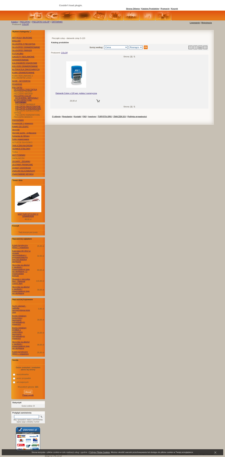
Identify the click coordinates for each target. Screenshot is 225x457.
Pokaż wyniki (28, 395)
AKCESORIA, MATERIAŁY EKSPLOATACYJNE (26, 99)
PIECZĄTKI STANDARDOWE (28, 109)
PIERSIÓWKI (18, 120)
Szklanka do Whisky (20, 136)
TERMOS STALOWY (21, 149)
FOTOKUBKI (17, 54)
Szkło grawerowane (20, 139)
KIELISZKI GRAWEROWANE (25, 66)
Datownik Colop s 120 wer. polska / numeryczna (76, 93)
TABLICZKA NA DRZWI (22, 146)
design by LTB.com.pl (53, 456)
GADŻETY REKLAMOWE (23, 57)
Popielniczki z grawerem (22, 123)
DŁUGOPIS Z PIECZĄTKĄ (23, 44)
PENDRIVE (17, 84)
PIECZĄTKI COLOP (40, 22)
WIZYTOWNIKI (18, 155)
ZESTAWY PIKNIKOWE (22, 165)
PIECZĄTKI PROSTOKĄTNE (27, 106)
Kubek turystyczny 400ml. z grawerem (20, 246)
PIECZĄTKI (25, 22)
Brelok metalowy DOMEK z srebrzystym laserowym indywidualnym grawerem (19, 333)
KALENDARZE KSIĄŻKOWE (24, 63)
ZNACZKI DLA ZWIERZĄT (23, 171)
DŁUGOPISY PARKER (22, 50)
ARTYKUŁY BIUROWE (22, 38)
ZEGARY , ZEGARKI (21, 161)
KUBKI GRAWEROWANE (23, 73)
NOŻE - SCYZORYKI (21, 81)
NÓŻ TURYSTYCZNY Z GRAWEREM (28, 215)
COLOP (25, 24)
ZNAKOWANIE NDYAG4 (23, 174)
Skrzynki (16, 130)
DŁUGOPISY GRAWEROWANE (26, 47)
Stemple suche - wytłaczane (24, 133)
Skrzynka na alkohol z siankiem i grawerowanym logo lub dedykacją (20, 290)
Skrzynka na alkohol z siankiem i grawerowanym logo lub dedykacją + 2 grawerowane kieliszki (20, 270)
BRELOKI (16, 41)
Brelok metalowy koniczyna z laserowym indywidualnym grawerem (19, 320)
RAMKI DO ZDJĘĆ (20, 126)
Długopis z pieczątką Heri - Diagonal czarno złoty (21, 281)
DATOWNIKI (57, 22)
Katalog (14, 22)
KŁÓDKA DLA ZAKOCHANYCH (26, 69)
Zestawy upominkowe (21, 168)
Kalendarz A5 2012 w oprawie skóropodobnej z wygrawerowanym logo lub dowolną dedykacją (21, 256)
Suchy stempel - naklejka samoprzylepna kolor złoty (21, 309)
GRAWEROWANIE (20, 60)
